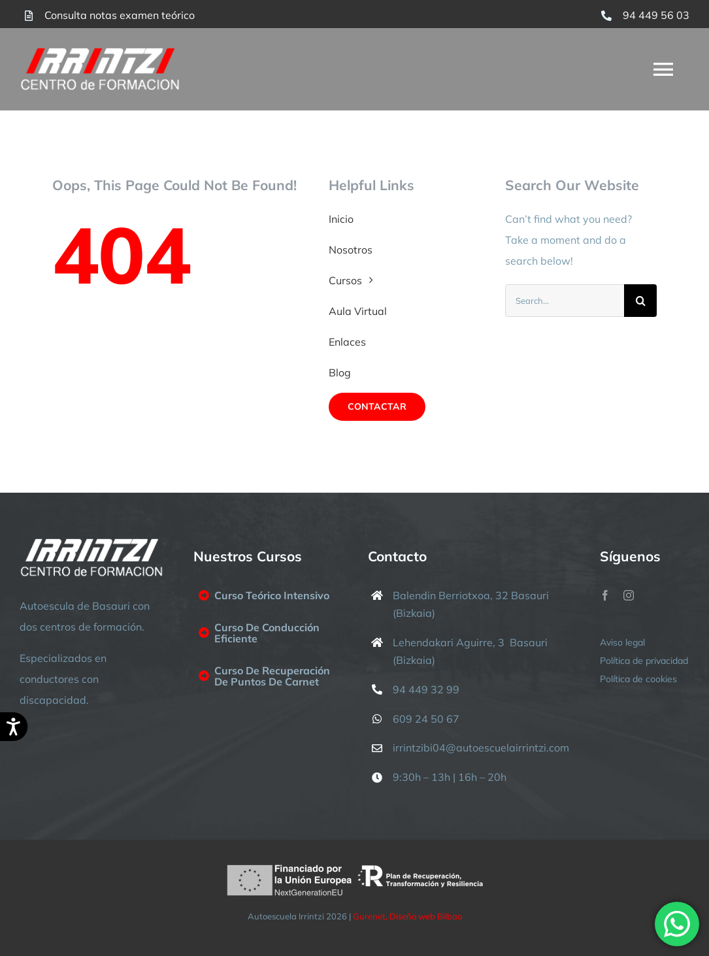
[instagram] (628, 595)
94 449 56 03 (656, 15)
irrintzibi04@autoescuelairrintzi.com (481, 747)
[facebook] (605, 595)
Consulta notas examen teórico (119, 15)
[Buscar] (640, 300)
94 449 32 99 (426, 689)
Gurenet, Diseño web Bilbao (407, 916)
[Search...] (564, 300)
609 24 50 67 (426, 718)
